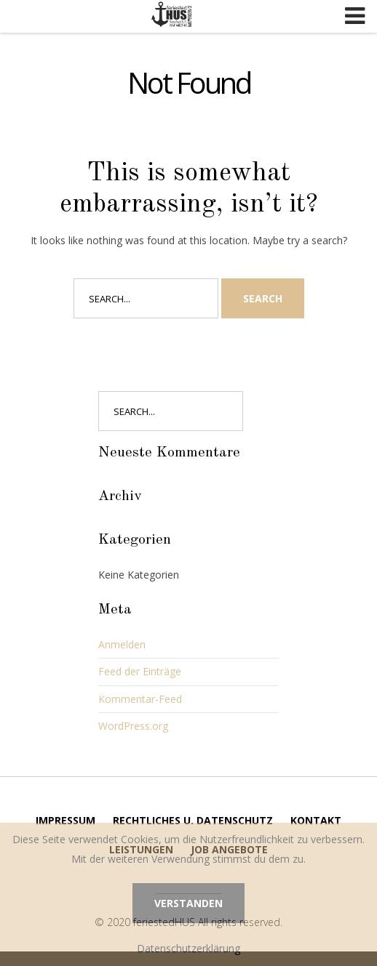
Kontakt (315, 820)
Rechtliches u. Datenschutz (193, 820)
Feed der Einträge (139, 671)
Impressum (65, 820)
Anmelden (122, 644)
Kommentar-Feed (140, 699)
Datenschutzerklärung (188, 948)
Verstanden (188, 903)
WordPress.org (133, 726)
